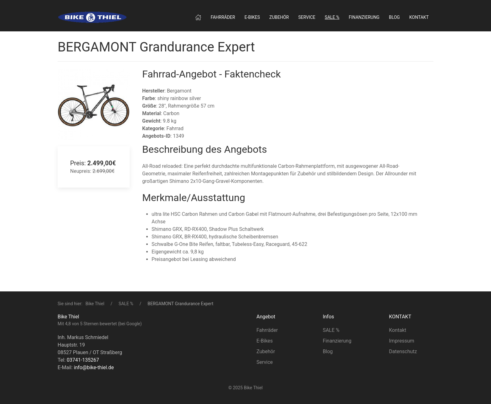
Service (307, 17)
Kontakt (419, 17)
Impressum (401, 341)
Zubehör (279, 17)
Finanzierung (364, 17)
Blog (394, 17)
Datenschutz (403, 351)
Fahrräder (223, 17)
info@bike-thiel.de (94, 367)
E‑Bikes (252, 17)
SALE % (126, 303)
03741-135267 (83, 360)
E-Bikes (264, 341)
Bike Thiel (94, 303)
